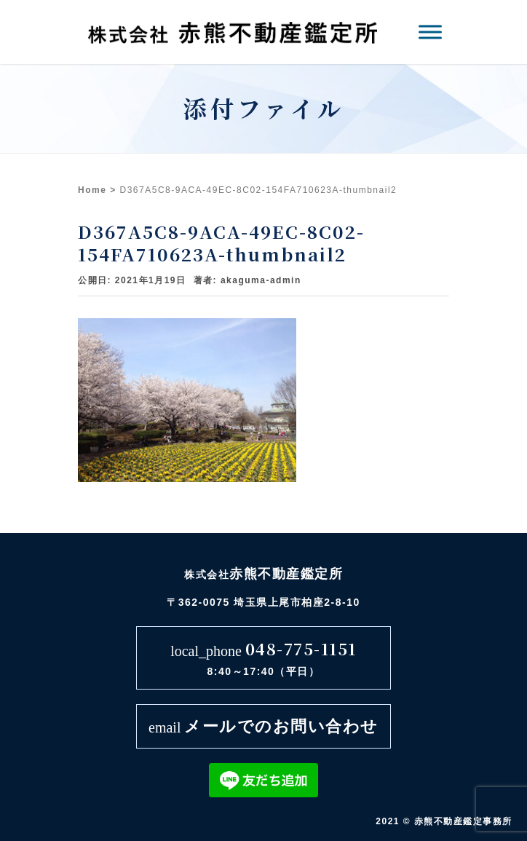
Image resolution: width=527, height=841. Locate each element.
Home (92, 190)
